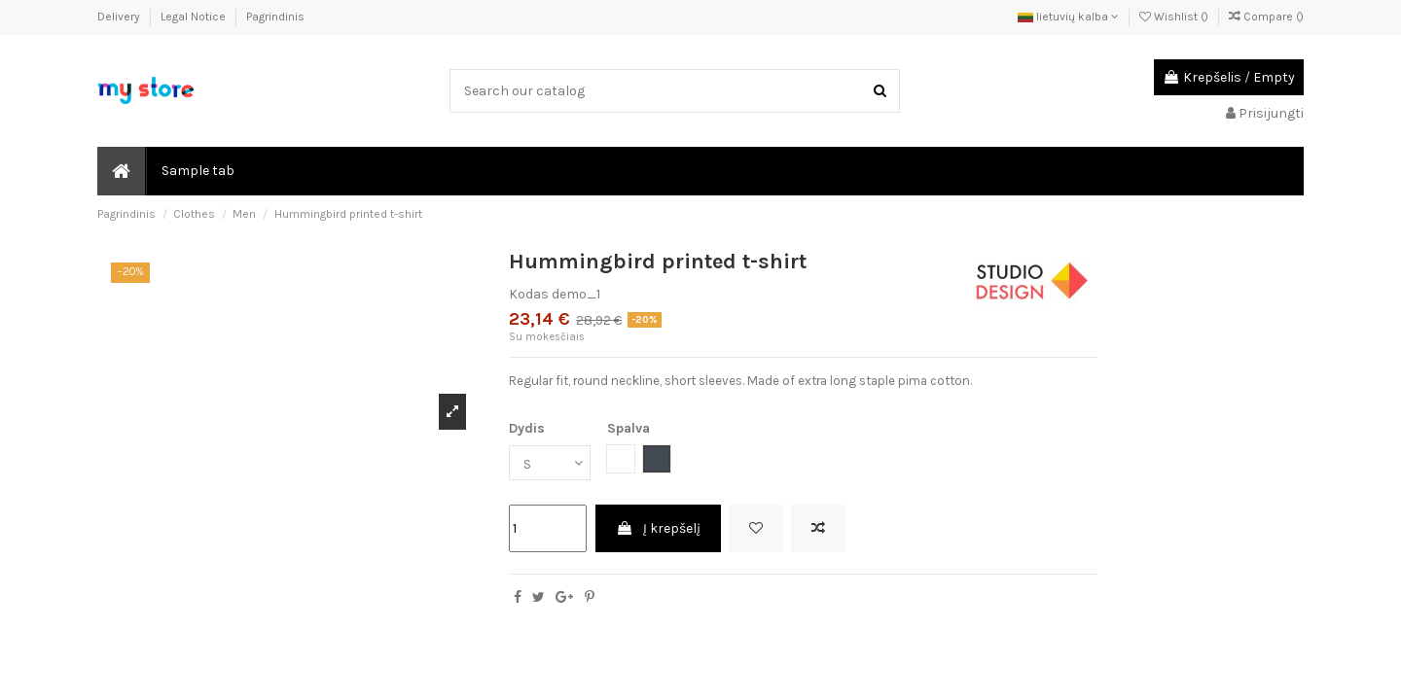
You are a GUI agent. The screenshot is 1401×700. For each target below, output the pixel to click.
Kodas (529, 294)
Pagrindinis (275, 16)
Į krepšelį (658, 528)
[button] (197, 171)
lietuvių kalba (1068, 16)
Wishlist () (1175, 16)
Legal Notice (195, 16)
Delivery (120, 16)
